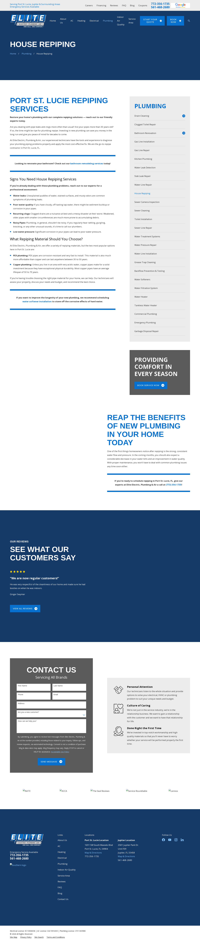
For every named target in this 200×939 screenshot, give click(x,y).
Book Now (175, 21)
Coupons (142, 5)
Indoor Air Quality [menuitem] (120, 21)
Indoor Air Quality (67, 855)
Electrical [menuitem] (94, 20)
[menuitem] (157, 116)
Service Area (64, 861)
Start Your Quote (152, 21)
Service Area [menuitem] (132, 20)
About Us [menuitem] (63, 20)
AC (59, 831)
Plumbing (62, 849)
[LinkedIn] (182, 825)
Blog (132, 5)
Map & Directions (93, 838)
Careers (89, 5)
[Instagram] (175, 825)
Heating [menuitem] (81, 20)
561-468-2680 (160, 7)
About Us (62, 825)
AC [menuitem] (72, 20)
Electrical (62, 843)
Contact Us (63, 884)
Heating (62, 837)
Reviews (114, 5)
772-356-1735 (160, 4)
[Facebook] (163, 825)
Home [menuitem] (53, 20)
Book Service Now (150, 385)
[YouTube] (169, 825)
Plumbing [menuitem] (108, 20)
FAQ (124, 5)
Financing (101, 5)
